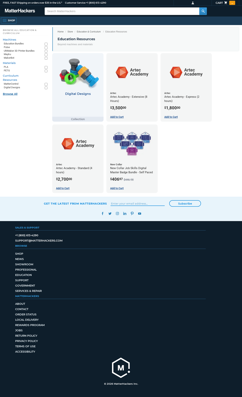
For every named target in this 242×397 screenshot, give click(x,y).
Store (70, 31)
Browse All (10, 94)
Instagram (117, 213)
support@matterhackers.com (38, 240)
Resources (10, 80)
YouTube (139, 213)
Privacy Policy (26, 341)
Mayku (7, 54)
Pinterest (132, 213)
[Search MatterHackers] (203, 11)
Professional (26, 269)
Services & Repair (28, 291)
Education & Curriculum (89, 31)
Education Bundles (14, 43)
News (19, 259)
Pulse (7, 47)
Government (25, 285)
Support (21, 280)
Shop (19, 253)
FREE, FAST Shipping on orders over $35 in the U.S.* (32, 2)
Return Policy (26, 335)
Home (61, 31)
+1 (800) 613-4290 (96, 2)
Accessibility (25, 351)
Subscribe (185, 203)
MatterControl (11, 83)
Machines (9, 39)
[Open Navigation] (9, 20)
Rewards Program (30, 325)
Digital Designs (12, 87)
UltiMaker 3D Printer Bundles (19, 50)
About (20, 304)
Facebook (102, 213)
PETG (7, 70)
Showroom (24, 264)
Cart (225, 3)
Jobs (19, 330)
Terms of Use (25, 346)
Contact (21, 309)
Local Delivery (27, 319)
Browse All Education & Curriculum (20, 32)
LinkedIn (124, 213)
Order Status (25, 314)
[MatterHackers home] (121, 368)
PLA (6, 66)
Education (23, 275)
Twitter (110, 213)
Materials (9, 63)
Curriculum (11, 75)
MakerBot (9, 57)
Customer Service (75, 2)
